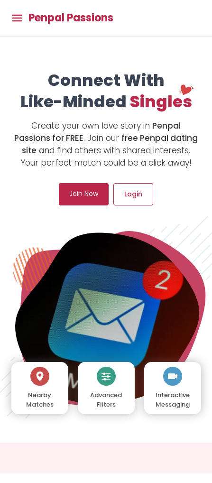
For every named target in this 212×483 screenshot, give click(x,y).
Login (133, 194)
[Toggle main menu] (17, 18)
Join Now (83, 193)
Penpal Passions (70, 18)
